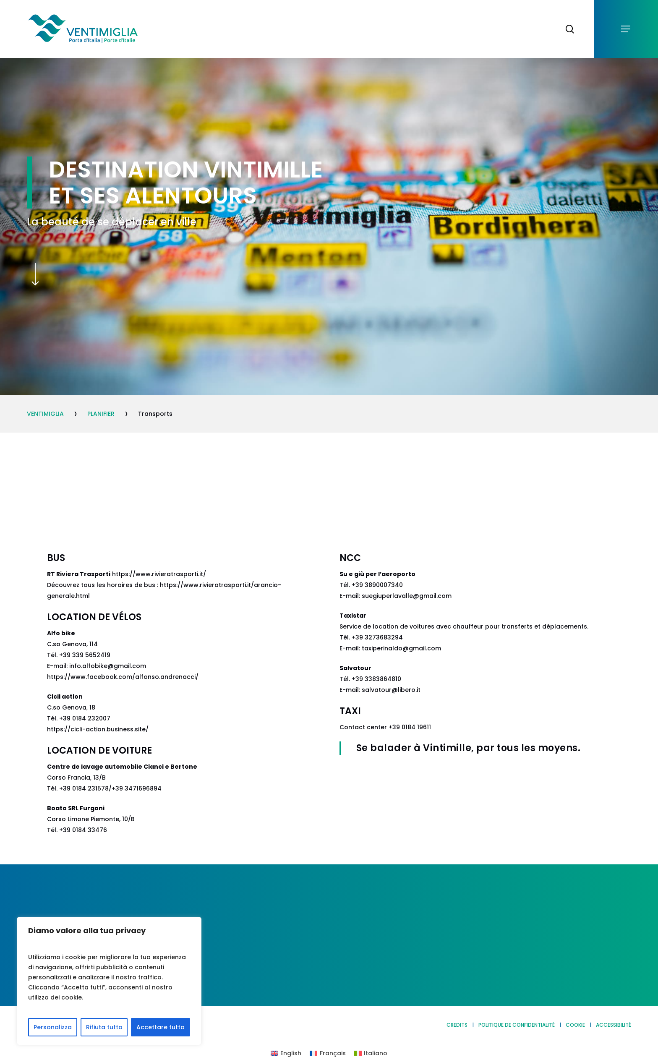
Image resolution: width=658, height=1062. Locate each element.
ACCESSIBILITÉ (613, 1024)
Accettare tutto (160, 1027)
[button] (626, 29)
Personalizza (53, 1027)
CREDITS (456, 1024)
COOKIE (575, 1024)
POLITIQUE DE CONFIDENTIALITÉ (516, 1024)
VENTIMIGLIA (45, 414)
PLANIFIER (101, 414)
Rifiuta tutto (104, 1027)
